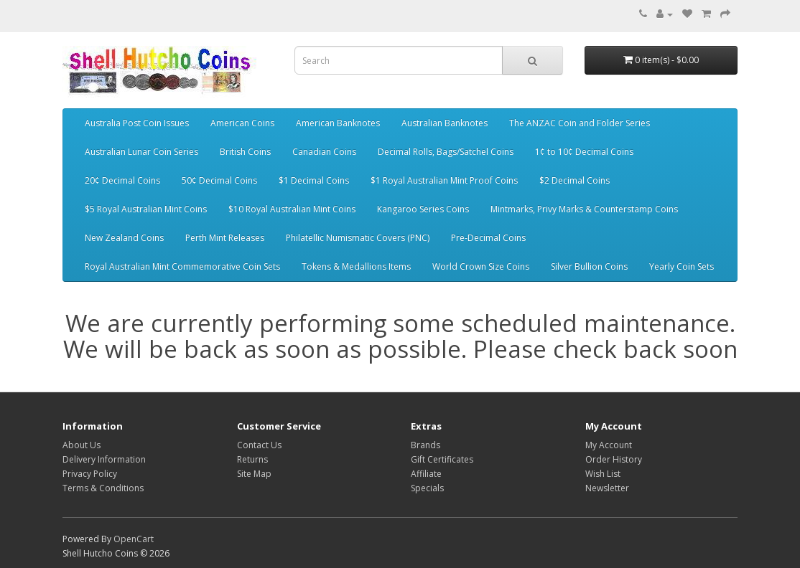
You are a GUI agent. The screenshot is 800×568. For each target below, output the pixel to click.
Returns (252, 459)
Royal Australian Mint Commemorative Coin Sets (182, 266)
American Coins (242, 123)
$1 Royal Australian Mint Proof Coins (444, 180)
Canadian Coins (324, 152)
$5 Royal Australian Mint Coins (146, 209)
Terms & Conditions (103, 488)
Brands (425, 445)
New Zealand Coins (124, 238)
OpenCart (133, 539)
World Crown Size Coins (480, 266)
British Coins (245, 152)
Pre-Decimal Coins (488, 238)
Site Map (254, 474)
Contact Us (259, 445)
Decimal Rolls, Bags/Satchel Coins (445, 152)
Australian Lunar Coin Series (141, 152)
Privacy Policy (89, 474)
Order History (613, 459)
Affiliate (426, 474)
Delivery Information (104, 459)
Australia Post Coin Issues (137, 123)
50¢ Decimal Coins (219, 180)
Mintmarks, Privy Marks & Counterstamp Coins (584, 209)
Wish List (602, 474)
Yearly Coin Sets (681, 266)
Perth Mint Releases (224, 238)
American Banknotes (338, 123)
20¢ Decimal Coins (122, 180)
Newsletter (607, 488)
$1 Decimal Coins (314, 180)
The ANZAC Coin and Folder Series (579, 123)
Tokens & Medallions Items (356, 266)
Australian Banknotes (444, 123)
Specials (427, 488)
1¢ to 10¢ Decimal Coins (584, 152)
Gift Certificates (442, 459)
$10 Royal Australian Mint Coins (291, 209)
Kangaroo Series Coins (423, 209)
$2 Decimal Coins (574, 180)
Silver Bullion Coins (589, 266)
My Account (608, 445)
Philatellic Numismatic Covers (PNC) (357, 238)
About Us (81, 445)
